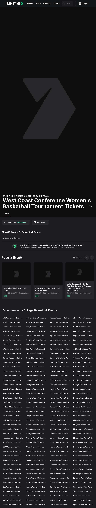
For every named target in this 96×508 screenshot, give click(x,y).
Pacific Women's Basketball (36, 474)
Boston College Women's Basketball (61, 340)
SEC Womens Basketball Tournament (84, 491)
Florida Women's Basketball (36, 380)
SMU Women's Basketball (59, 496)
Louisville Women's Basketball (13, 420)
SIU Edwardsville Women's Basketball (37, 496)
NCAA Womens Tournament (36, 447)
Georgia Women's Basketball (13, 389)
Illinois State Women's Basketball (84, 393)
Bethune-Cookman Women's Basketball (37, 336)
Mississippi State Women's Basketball (84, 433)
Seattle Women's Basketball (60, 491)
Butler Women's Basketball (83, 345)
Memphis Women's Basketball (37, 429)
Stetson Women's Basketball (60, 505)
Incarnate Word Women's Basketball (37, 398)
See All (78, 258)
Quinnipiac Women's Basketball (84, 482)
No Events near (16, 222)
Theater (56, 3)
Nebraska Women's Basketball (61, 447)
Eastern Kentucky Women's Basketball (37, 371)
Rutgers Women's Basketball (36, 487)
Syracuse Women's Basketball (84, 505)
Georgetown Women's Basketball (37, 385)
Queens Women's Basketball (60, 482)
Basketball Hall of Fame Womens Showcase (13, 331)
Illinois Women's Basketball (12, 398)
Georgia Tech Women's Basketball (84, 385)
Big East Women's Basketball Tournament (61, 336)
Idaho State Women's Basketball (37, 393)
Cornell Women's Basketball (13, 362)
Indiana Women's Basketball (83, 398)
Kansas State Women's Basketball (84, 407)
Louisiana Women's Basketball (84, 416)
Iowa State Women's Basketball (13, 402)
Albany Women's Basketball (83, 318)
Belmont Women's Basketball (84, 331)
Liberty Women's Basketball (83, 411)
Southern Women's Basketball (84, 500)
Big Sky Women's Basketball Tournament (84, 336)
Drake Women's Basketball (60, 367)
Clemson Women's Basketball (13, 358)
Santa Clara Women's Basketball (37, 491)
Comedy (47, 3)
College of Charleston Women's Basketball (61, 358)
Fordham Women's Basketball (60, 380)
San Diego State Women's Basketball (13, 491)
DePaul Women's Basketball (36, 367)
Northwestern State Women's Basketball (37, 460)
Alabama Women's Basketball (60, 318)
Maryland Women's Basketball (84, 425)
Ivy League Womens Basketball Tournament (84, 402)
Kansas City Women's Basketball (61, 407)
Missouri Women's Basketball (37, 438)
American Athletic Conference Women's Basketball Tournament (13, 322)
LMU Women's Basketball (12, 416)
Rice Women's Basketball (12, 487)
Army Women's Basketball (35, 327)
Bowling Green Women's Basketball (13, 345)
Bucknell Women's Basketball (60, 345)
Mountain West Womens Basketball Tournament (37, 442)
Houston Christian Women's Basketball (13, 393)
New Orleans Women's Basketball (13, 451)
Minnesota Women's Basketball (61, 433)
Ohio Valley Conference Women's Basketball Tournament (37, 465)
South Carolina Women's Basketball (84, 496)
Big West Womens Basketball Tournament (37, 340)
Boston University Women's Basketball (84, 340)
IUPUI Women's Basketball (59, 402)
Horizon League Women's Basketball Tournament (84, 389)
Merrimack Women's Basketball (61, 429)
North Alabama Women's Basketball (61, 451)
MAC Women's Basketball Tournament (84, 420)
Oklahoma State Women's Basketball (61, 465)
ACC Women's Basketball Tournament (13, 318)
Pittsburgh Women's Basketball (84, 474)
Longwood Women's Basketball (61, 416)
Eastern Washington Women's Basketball (61, 371)
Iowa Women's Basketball (35, 402)
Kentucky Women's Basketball (37, 411)
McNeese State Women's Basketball (13, 429)
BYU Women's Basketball (12, 349)
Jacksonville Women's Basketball (37, 407)
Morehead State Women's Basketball (61, 438)
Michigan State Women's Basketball (13, 433)
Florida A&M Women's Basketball (61, 376)
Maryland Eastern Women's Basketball (61, 425)
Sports (30, 3)
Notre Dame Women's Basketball (84, 460)
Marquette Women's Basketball (13, 425)
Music (38, 3)
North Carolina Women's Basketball (13, 456)
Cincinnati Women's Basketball (84, 353)
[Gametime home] (16, 3)
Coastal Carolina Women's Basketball (37, 358)
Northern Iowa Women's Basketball (13, 460)
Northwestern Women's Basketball (61, 460)
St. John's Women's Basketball (13, 505)
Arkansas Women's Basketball (13, 327)
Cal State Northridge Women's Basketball (84, 349)
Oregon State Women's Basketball (61, 469)
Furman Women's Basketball (13, 385)
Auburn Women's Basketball (60, 327)
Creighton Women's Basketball (37, 362)
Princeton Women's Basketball (84, 478)
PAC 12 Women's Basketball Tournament (13, 474)
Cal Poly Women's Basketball (60, 349)
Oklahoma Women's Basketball (84, 465)
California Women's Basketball (13, 353)
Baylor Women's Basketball (36, 331)
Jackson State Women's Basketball (13, 407)
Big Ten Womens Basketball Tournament (13, 340)
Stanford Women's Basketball (37, 505)
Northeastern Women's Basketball (61, 456)
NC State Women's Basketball (84, 442)
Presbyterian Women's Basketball (61, 478)
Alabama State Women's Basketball (37, 318)
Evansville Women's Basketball (13, 376)
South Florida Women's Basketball (13, 500)
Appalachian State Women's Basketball (37, 322)
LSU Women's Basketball (35, 420)
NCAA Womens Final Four (12, 447)
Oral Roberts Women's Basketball (37, 469)
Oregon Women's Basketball (83, 469)
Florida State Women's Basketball (13, 380)
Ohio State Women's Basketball (13, 465)
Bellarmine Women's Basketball (61, 331)
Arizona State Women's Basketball (61, 322)
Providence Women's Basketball (13, 482)
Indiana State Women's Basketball (61, 398)
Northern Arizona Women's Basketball (84, 456)
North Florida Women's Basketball (37, 456)
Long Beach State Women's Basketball (37, 416)
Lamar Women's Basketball (59, 411)
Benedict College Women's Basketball (13, 336)
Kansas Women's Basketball (13, 411)
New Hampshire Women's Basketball (84, 447)
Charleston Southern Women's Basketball (37, 353)
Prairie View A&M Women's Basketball (37, 478)
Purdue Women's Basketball (36, 482)
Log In (83, 3)
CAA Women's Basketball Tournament (37, 349)
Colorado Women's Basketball (84, 358)
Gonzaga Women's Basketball (37, 389)
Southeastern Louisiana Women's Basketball (37, 500)
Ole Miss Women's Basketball (13, 469)
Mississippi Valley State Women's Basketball (13, 438)
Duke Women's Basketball (83, 367)
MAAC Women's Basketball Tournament (61, 420)
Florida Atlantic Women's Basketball (84, 376)
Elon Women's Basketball (82, 371)
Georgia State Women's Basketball (61, 385)
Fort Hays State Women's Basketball (84, 380)
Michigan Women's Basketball (37, 433)
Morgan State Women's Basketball (84, 438)
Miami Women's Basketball (83, 429)
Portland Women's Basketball (13, 478)
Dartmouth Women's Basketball (61, 362)
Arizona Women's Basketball (83, 322)
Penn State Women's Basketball (61, 474)
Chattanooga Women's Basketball (61, 353)
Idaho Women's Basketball (59, 393)
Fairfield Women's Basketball (36, 376)
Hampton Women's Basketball (61, 389)
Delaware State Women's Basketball (13, 367)
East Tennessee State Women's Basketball (13, 371)
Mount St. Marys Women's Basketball (13, 442)
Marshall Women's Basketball (37, 425)
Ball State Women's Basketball (84, 327)
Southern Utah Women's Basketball (61, 500)
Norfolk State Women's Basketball (37, 451)
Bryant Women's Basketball (36, 345)
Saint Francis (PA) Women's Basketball (61, 487)
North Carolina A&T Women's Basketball (84, 451)
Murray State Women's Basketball (61, 442)
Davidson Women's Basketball (84, 362)
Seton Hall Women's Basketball (13, 496)
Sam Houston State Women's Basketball (84, 487)
